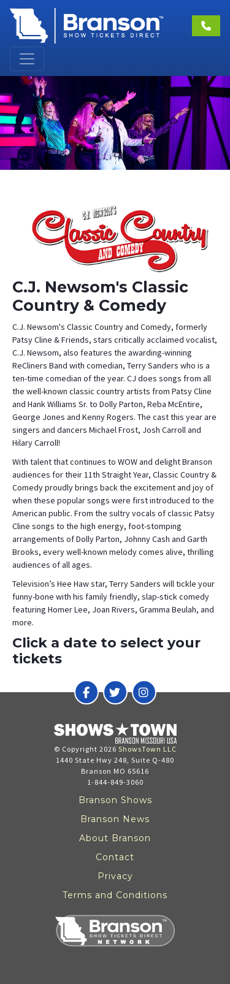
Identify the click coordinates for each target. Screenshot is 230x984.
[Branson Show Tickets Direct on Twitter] (115, 692)
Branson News (115, 819)
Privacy (115, 876)
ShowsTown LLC (147, 748)
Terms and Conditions (115, 895)
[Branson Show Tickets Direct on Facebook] (86, 692)
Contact (115, 857)
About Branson (115, 838)
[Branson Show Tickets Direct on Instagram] (144, 692)
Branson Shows (115, 800)
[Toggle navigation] (27, 59)
